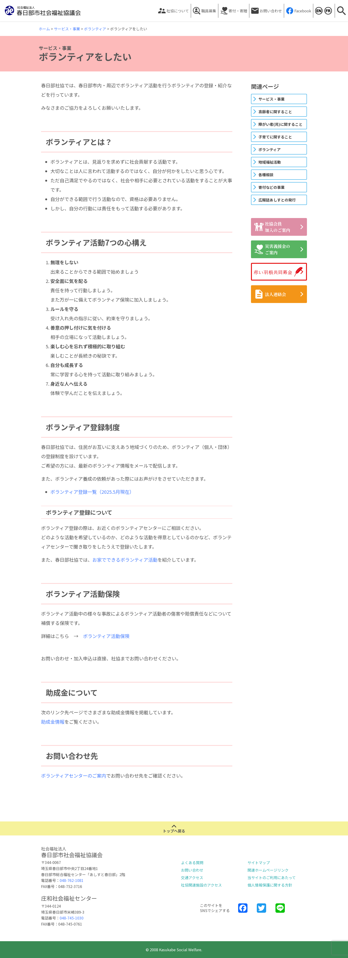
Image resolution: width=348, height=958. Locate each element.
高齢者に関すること (275, 111)
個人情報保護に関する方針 (269, 885)
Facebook (302, 11)
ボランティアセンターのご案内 (73, 775)
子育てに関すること (275, 137)
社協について (178, 11)
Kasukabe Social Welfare (318, 11)
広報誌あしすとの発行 (277, 200)
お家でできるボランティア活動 (124, 559)
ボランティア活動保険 (106, 636)
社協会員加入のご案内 (272, 227)
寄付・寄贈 (238, 11)
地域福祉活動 (269, 162)
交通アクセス (192, 877)
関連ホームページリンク (268, 870)
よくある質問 (192, 862)
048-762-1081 (72, 880)
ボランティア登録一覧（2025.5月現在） (92, 491)
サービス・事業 (271, 99)
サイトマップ (258, 862)
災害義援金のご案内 (272, 249)
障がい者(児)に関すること (280, 124)
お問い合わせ (271, 11)
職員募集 (208, 11)
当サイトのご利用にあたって (271, 877)
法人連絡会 (270, 294)
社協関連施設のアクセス (201, 885)
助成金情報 (52, 721)
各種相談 (265, 174)
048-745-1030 (72, 918)
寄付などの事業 (271, 187)
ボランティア (269, 149)
